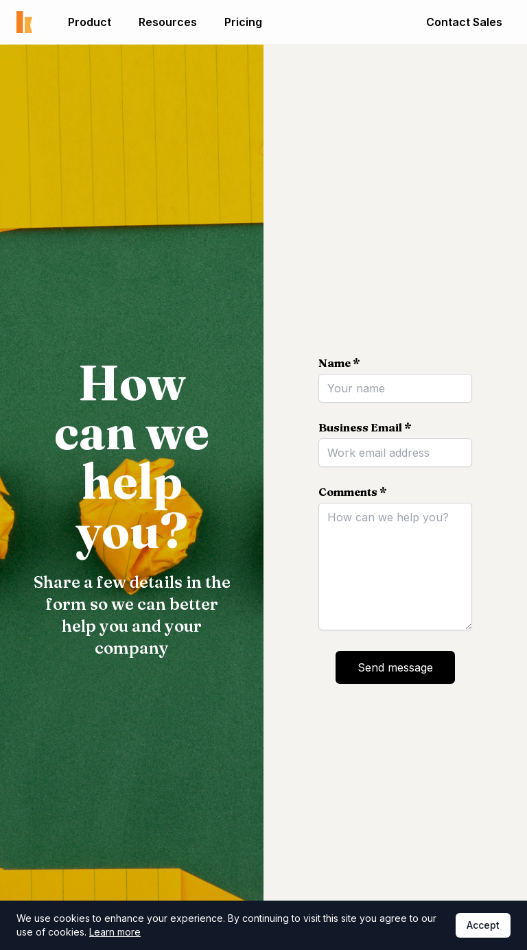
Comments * (352, 492)
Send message (395, 667)
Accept (483, 925)
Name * (339, 363)
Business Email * (364, 427)
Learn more (115, 932)
